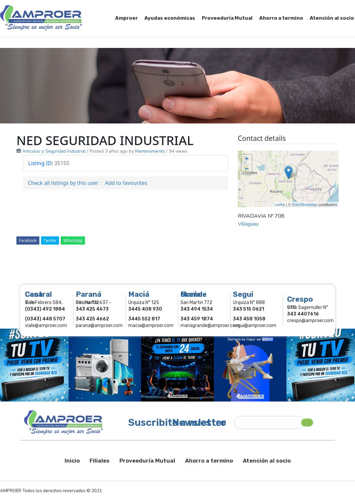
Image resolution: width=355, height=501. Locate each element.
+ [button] (247, 159)
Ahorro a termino (209, 460)
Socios (272, 6)
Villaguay (248, 224)
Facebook (28, 240)
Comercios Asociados (313, 6)
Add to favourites (126, 182)
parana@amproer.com (99, 325)
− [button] (247, 169)
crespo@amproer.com (310, 320)
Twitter (50, 240)
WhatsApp (72, 240)
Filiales (100, 460)
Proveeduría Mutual (147, 460)
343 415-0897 (73, 6)
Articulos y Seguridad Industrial (54, 151)
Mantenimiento (150, 151)
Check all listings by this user (63, 182)
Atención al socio (267, 460)
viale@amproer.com (46, 325)
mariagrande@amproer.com (210, 325)
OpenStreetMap (304, 205)
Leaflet (279, 205)
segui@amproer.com (254, 325)
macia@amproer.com (151, 325)
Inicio (72, 460)
